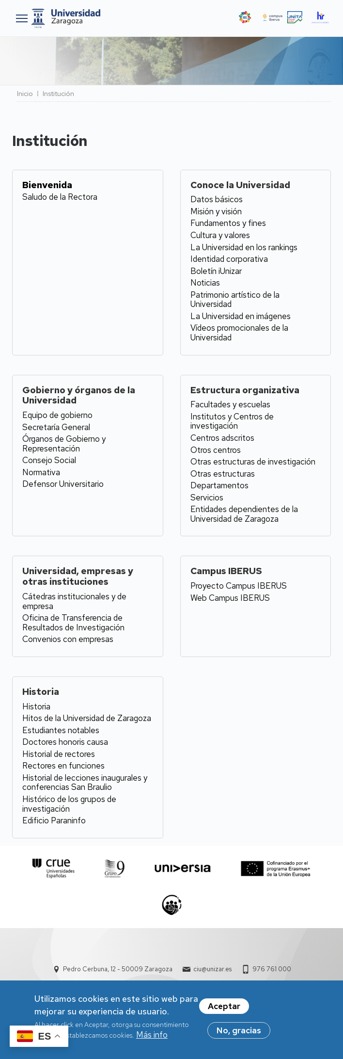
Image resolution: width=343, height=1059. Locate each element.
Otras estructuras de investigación (252, 461)
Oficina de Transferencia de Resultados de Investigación (73, 622)
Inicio (25, 93)
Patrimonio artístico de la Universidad (235, 299)
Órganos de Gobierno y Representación (64, 443)
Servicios (206, 497)
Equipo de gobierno (57, 415)
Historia (36, 706)
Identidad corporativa (229, 259)
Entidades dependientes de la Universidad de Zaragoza (244, 514)
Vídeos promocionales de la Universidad (239, 332)
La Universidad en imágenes (240, 316)
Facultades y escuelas (230, 404)
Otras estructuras (222, 473)
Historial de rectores (58, 754)
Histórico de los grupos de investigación (69, 804)
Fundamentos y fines (228, 223)
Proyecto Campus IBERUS (238, 585)
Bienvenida (47, 185)
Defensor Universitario (63, 484)
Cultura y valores (220, 235)
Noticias (205, 282)
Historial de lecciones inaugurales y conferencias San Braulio (84, 782)
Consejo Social (49, 460)
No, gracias (239, 1031)
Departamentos (219, 485)
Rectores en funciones (63, 765)
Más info (152, 1035)
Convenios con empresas (67, 639)
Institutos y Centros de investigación (232, 421)
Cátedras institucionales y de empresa (74, 601)
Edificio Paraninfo (54, 820)
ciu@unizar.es (212, 969)
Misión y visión (216, 211)
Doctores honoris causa (65, 742)
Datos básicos (216, 199)
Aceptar (224, 1006)
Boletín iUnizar (216, 271)
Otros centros (215, 450)
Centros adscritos (222, 438)
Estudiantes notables (60, 730)
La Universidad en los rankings (243, 247)
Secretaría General (56, 427)
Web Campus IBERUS (230, 598)
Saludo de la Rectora (59, 197)
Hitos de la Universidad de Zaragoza (86, 718)
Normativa (41, 472)
